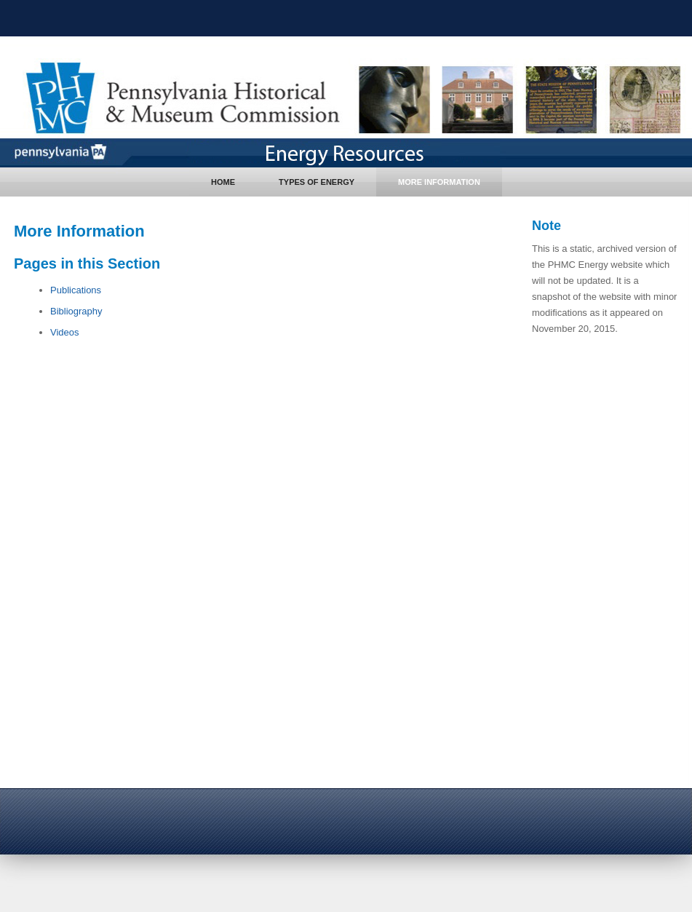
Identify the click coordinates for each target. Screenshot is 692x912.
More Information (439, 182)
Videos (64, 332)
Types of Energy (316, 182)
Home (223, 182)
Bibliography (76, 311)
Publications (75, 290)
